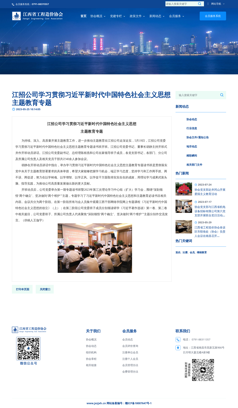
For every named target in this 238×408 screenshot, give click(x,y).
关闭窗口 (45, 289)
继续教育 (202, 252)
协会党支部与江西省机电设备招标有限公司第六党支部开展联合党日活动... (210, 211)
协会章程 (91, 359)
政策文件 (137, 16)
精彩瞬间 (191, 155)
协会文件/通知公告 (197, 137)
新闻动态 (157, 16)
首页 (83, 16)
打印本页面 (22, 289)
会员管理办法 (130, 365)
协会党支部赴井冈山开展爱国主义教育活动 (210, 192)
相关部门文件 (194, 164)
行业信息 (191, 128)
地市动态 (191, 146)
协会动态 (191, 119)
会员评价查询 (130, 346)
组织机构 (91, 352)
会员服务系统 (213, 16)
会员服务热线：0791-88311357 (32, 4)
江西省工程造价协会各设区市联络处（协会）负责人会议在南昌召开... (210, 232)
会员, (192, 252)
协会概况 (98, 16)
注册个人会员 (130, 359)
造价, (178, 252)
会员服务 (177, 16)
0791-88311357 (201, 339)
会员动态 (127, 339)
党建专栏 (118, 16)
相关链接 (91, 365)
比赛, (185, 252)
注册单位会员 (130, 352)
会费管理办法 (130, 371)
